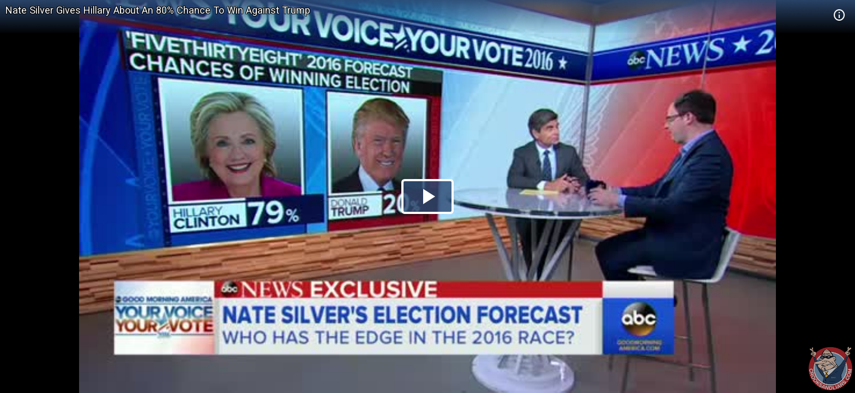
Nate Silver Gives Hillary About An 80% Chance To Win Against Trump (157, 10)
